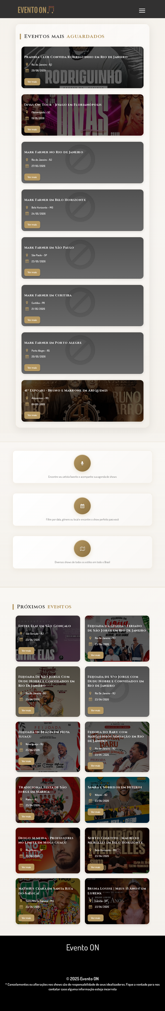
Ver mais (32, 81)
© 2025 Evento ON (82, 978)
